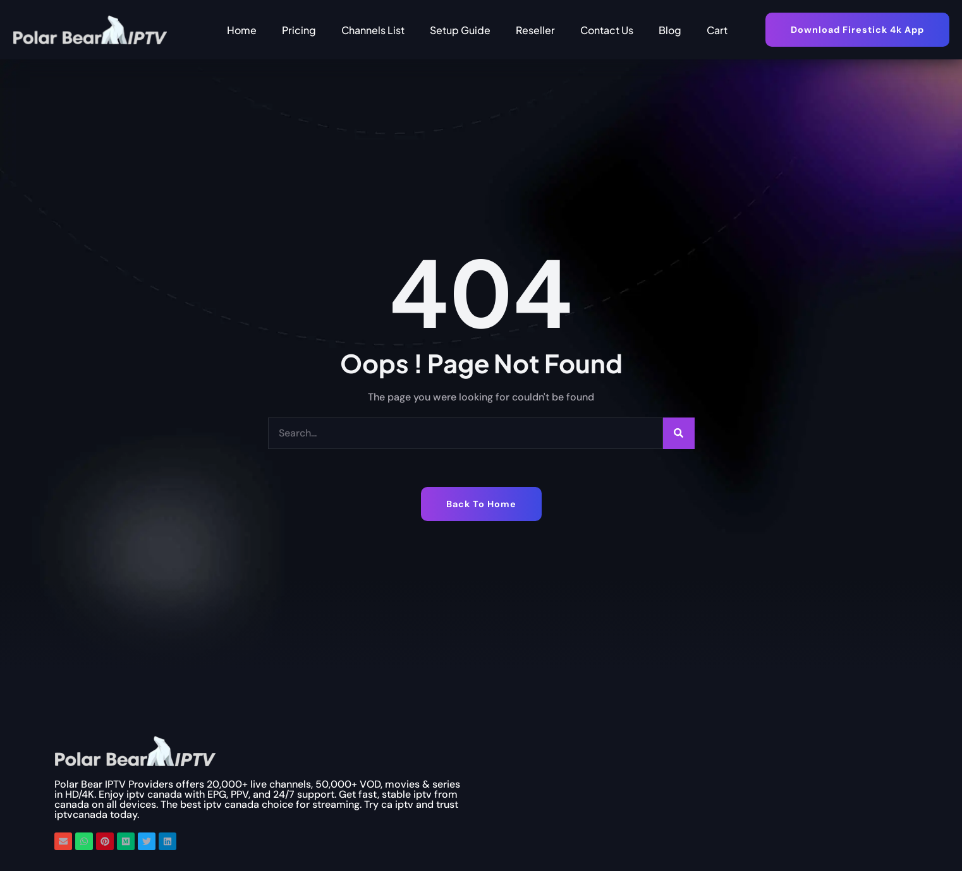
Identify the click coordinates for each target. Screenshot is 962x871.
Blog (670, 30)
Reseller (535, 30)
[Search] (679, 433)
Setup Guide (460, 30)
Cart (717, 30)
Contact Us (606, 30)
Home (242, 30)
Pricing (299, 30)
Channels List (373, 30)
